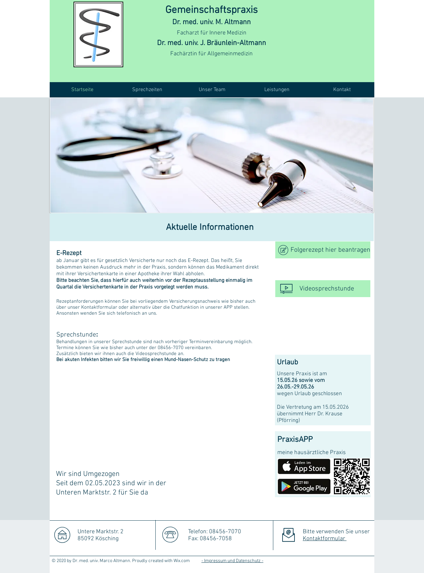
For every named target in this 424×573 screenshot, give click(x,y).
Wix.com (182, 561)
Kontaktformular (324, 538)
